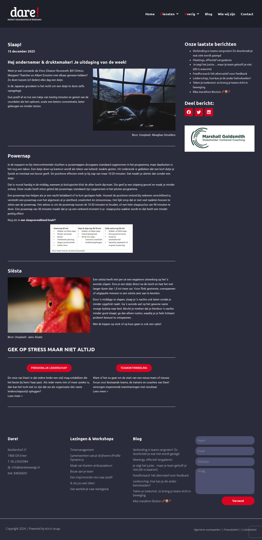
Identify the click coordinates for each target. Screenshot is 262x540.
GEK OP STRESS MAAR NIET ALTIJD (58, 349)
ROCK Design (53, 528)
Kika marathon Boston (212, 91)
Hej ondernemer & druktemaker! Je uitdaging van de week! (73, 62)
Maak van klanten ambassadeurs (91, 465)
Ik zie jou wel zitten (82, 482)
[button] (189, 112)
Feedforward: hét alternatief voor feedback (220, 73)
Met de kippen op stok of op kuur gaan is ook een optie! (127, 324)
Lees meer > (15, 395)
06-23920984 (19, 461)
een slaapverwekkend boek (37, 220)
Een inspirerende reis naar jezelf (91, 477)
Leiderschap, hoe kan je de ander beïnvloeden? (222, 78)
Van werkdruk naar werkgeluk (89, 488)
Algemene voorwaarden (199, 529)
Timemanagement (82, 449)
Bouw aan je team (81, 471)
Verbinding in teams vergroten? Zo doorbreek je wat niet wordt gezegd (156, 451)
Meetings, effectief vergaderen (212, 60)
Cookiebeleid (247, 529)
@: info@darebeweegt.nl (24, 467)
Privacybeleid (227, 529)
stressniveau (103, 200)
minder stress (32, 106)
